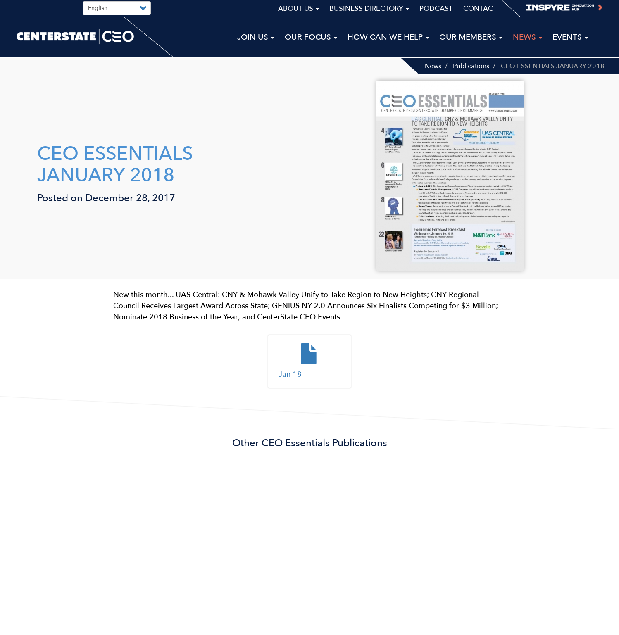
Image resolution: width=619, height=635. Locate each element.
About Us (298, 8)
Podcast (436, 8)
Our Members (470, 37)
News (433, 66)
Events (570, 37)
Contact (480, 8)
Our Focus (311, 37)
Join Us (255, 37)
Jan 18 (290, 374)
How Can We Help (388, 37)
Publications (471, 66)
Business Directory (369, 8)
